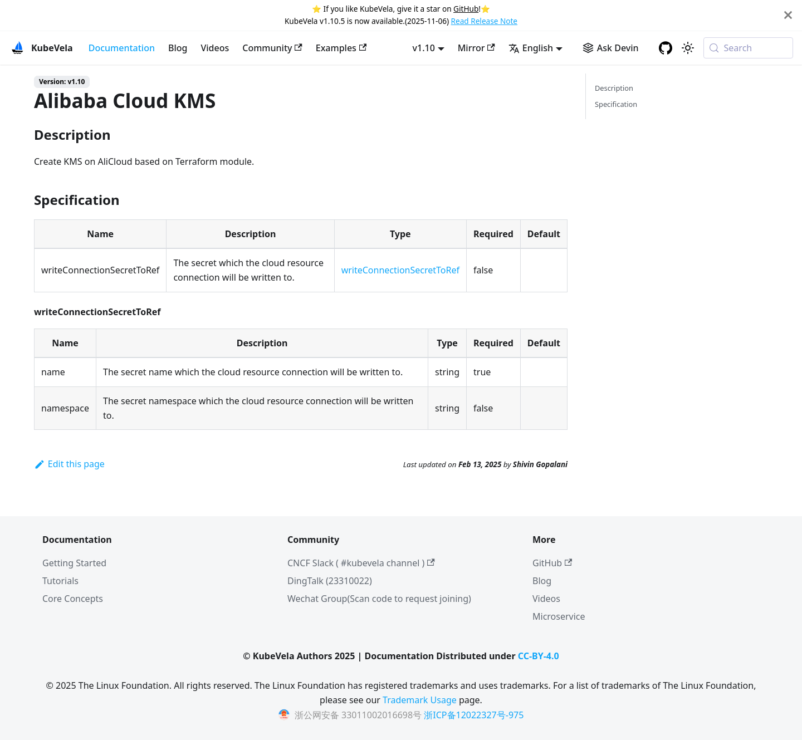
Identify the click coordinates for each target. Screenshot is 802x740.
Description (614, 88)
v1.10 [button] (424, 48)
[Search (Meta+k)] (748, 47)
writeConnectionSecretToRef (400, 270)
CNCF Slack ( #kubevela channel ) (361, 563)
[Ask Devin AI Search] (610, 47)
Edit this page (69, 464)
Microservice (558, 616)
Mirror (476, 48)
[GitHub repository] (665, 48)
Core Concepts (72, 598)
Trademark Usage (420, 700)
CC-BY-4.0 (538, 656)
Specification (616, 104)
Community (272, 48)
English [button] (530, 48)
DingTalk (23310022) (329, 581)
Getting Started (74, 563)
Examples (341, 48)
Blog (177, 48)
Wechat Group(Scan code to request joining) (379, 598)
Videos (214, 48)
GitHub (465, 8)
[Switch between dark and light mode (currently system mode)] (688, 48)
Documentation (122, 48)
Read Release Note (484, 21)
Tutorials (60, 581)
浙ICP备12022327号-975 (474, 715)
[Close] (788, 15)
